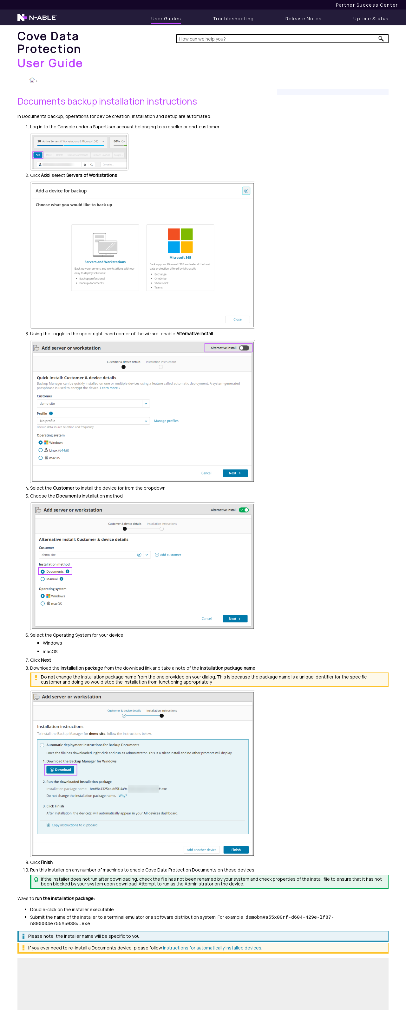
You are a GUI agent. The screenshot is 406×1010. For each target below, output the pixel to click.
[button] (381, 38)
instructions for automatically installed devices (212, 948)
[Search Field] (282, 38)
